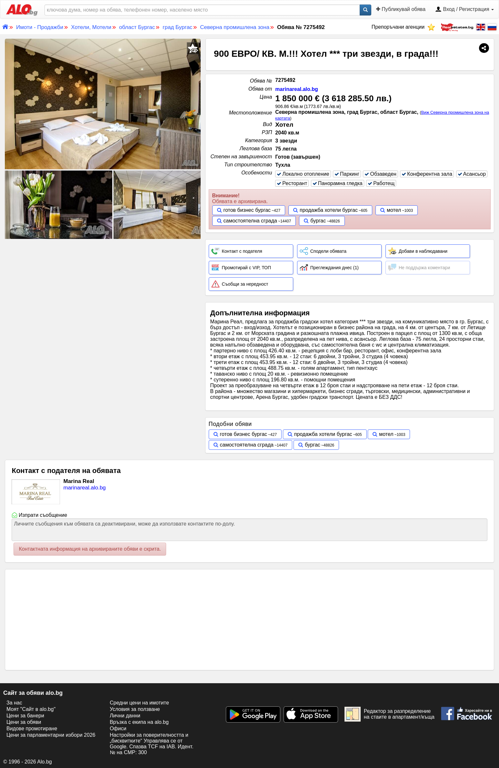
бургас (318, 220)
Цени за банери (25, 715)
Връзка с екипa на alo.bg (139, 722)
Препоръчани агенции (403, 27)
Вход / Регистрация (464, 9)
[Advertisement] (103, 288)
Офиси (118, 728)
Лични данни (125, 715)
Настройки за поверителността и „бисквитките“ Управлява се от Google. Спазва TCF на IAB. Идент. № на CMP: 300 (151, 743)
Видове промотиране (31, 728)
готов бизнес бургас (247, 210)
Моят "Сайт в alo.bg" (30, 709)
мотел (394, 210)
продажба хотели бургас (329, 210)
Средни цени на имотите (139, 702)
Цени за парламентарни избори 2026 (50, 735)
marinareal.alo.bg (296, 89)
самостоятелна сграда (250, 220)
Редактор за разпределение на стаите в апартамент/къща (389, 714)
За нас (14, 702)
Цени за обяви (23, 722)
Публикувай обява (400, 9)
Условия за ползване (135, 709)
